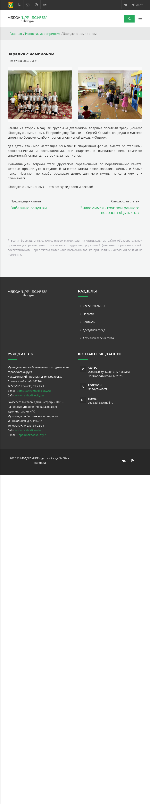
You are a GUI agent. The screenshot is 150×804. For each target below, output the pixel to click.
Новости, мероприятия (42, 34)
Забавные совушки (29, 207)
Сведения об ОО (94, 306)
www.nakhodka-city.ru (29, 395)
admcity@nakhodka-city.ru (34, 391)
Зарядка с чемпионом (31, 54)
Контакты (89, 322)
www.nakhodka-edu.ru (29, 430)
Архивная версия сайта (98, 338)
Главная (16, 34)
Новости (88, 314)
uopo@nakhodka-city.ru (32, 435)
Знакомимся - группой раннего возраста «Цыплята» (110, 210)
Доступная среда (94, 330)
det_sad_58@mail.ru (100, 402)
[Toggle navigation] (140, 19)
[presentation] (10, 94)
